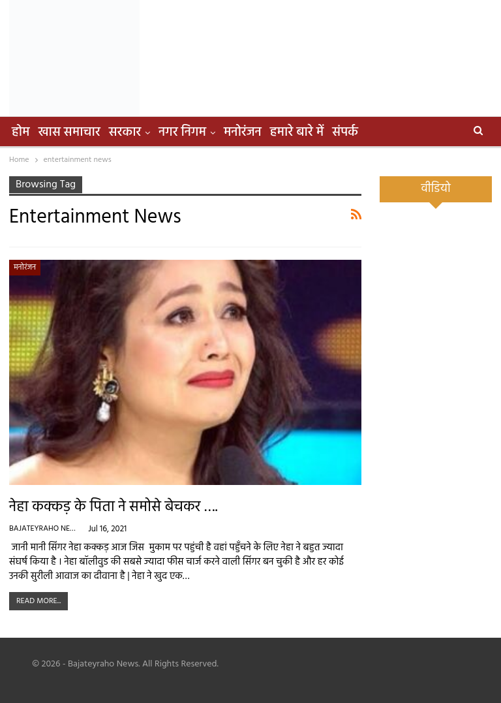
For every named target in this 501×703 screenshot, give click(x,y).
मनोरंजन (243, 132)
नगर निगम (182, 132)
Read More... (38, 601)
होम (21, 132)
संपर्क (345, 132)
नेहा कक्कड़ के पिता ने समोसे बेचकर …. (113, 507)
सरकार (125, 132)
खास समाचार (69, 132)
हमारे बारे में (297, 132)
